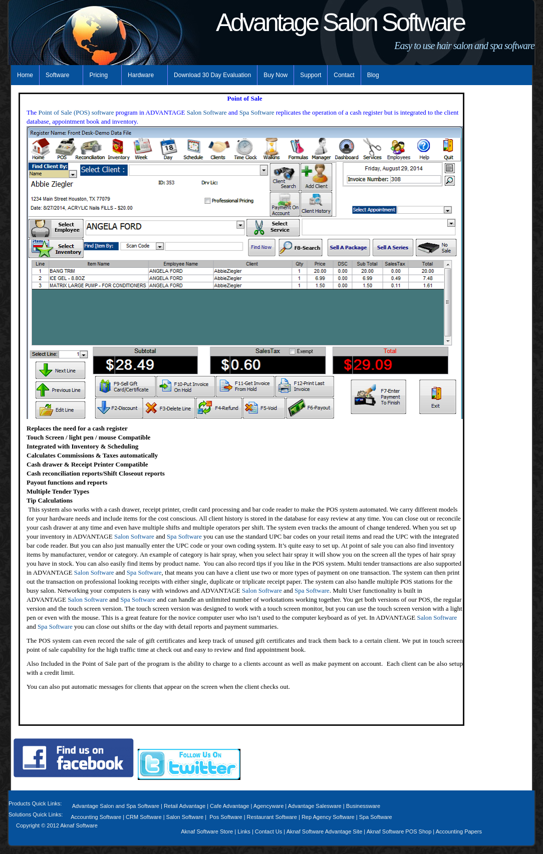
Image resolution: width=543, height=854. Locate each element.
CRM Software (144, 817)
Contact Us (268, 831)
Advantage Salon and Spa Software (115, 806)
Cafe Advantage (229, 806)
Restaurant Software (272, 817)
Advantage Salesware (315, 806)
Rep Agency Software (328, 817)
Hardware (141, 75)
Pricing (99, 75)
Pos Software (225, 817)
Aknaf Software (79, 825)
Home (25, 75)
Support (310, 75)
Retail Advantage (185, 806)
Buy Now (275, 75)
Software (58, 75)
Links (243, 831)
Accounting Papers (459, 831)
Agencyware (268, 806)
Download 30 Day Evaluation (212, 75)
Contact (344, 75)
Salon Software (207, 112)
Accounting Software (96, 817)
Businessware (363, 806)
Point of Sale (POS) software (76, 112)
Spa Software (257, 112)
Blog (373, 75)
